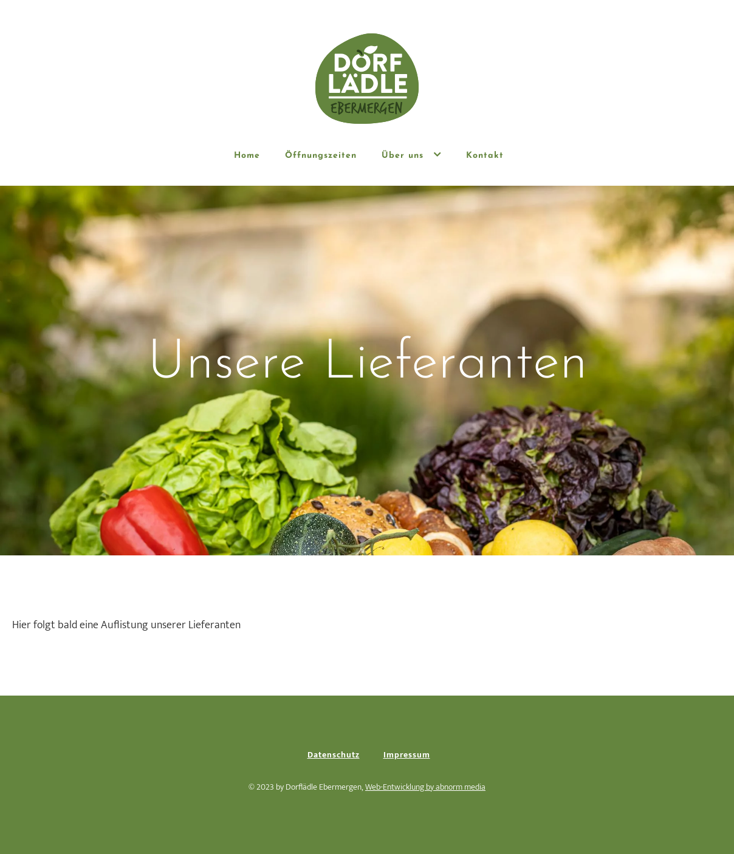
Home (247, 155)
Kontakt (485, 155)
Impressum (406, 755)
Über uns (411, 155)
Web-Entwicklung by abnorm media (425, 787)
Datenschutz (333, 755)
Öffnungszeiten (321, 155)
